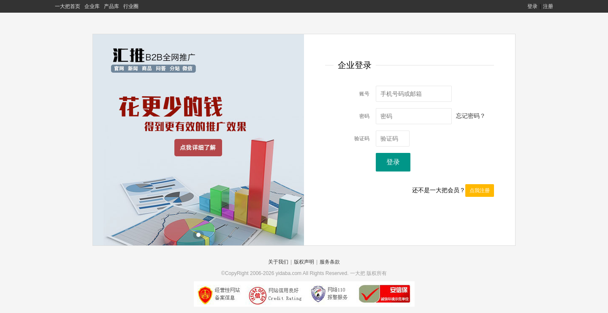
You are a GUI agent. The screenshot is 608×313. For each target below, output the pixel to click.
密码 (364, 116)
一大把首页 (67, 6)
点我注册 (480, 190)
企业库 (92, 6)
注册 (548, 6)
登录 (532, 6)
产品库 (111, 6)
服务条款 (330, 262)
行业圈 (130, 6)
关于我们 (278, 262)
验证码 (361, 139)
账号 (364, 94)
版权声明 (304, 262)
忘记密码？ (471, 115)
